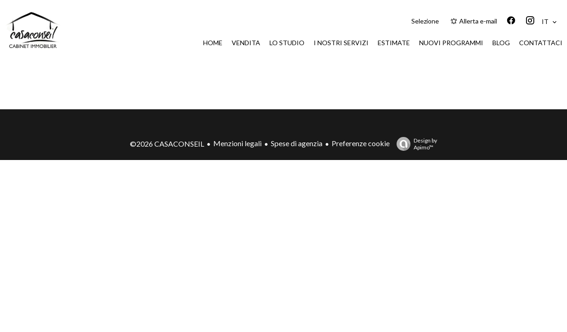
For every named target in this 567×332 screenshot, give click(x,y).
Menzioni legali (237, 143)
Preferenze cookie (361, 143)
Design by (414, 144)
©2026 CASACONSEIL (167, 143)
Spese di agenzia (296, 143)
